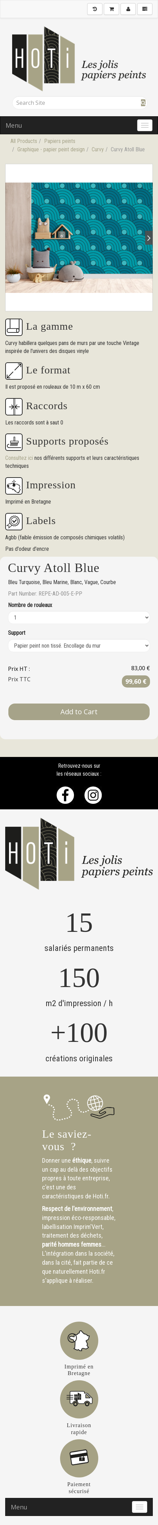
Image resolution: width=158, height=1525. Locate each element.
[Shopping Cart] (111, 9)
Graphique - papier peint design (51, 149)
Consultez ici (19, 458)
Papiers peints (59, 141)
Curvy (98, 149)
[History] (94, 9)
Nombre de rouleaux (30, 605)
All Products (23, 141)
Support (16, 633)
